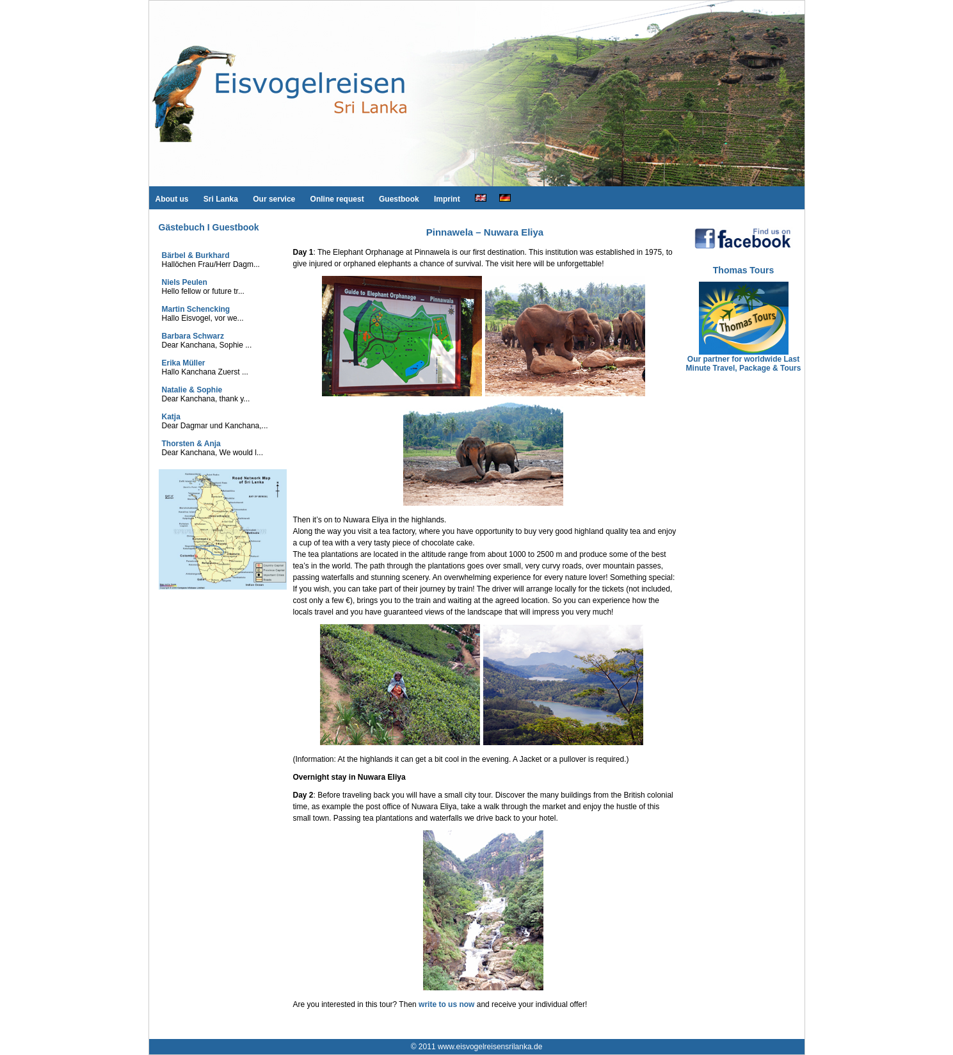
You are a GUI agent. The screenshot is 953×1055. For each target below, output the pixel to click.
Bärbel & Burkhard (196, 255)
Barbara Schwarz (193, 336)
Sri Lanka (221, 199)
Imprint (447, 199)
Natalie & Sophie (192, 389)
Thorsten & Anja (191, 443)
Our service (274, 199)
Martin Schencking (196, 309)
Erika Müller (183, 362)
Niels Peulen (184, 282)
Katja (171, 416)
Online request (337, 199)
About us (172, 199)
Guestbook (399, 199)
